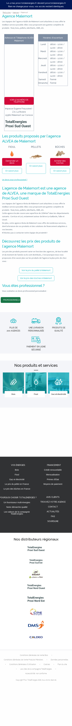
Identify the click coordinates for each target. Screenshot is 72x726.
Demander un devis (12, 161)
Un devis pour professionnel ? (14, 179)
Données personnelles (59, 659)
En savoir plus (12, 170)
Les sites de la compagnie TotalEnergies (36, 669)
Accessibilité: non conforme (36, 673)
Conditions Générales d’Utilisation (22, 664)
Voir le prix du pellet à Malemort (36, 270)
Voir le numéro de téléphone (19, 100)
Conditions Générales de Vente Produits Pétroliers (23, 659)
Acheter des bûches (60, 161)
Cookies (47, 664)
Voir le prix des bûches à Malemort (36, 278)
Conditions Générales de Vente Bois (34, 655)
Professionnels (11, 300)
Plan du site (62, 664)
